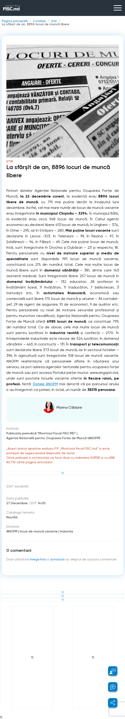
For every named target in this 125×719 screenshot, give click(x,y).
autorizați (57, 559)
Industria (66, 531)
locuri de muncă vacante (39, 531)
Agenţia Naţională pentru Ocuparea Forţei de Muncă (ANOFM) (53, 438)
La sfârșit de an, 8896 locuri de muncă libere (35, 24)
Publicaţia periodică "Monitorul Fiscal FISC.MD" (41, 433)
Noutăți (12, 517)
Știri (54, 21)
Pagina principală (15, 21)
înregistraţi (38, 559)
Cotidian (39, 21)
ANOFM (11, 531)
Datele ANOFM (45, 384)
